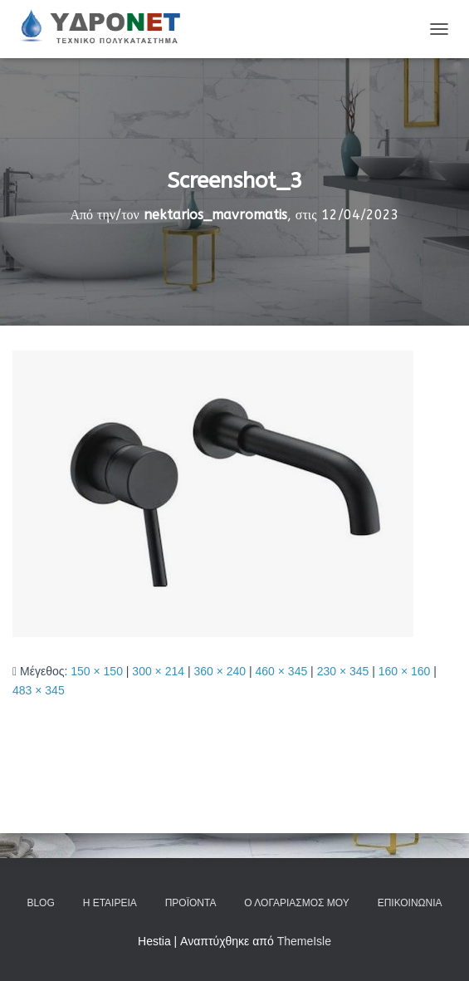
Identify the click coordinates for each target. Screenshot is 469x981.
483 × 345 (38, 690)
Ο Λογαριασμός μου (296, 903)
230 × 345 (343, 671)
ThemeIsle (304, 941)
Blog (40, 903)
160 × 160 (405, 671)
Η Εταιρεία (110, 903)
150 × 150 (97, 671)
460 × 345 (282, 671)
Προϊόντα (191, 903)
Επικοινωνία (410, 903)
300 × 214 (158, 671)
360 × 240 (219, 671)
